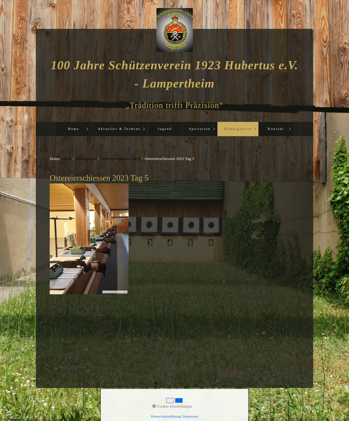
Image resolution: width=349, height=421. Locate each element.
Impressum (183, 402)
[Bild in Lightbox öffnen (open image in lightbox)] (174, 238)
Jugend (165, 129)
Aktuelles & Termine (119, 129)
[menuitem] (73, 129)
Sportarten (200, 129)
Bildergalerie (238, 129)
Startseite (146, 402)
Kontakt (276, 129)
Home (73, 129)
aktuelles (203, 402)
